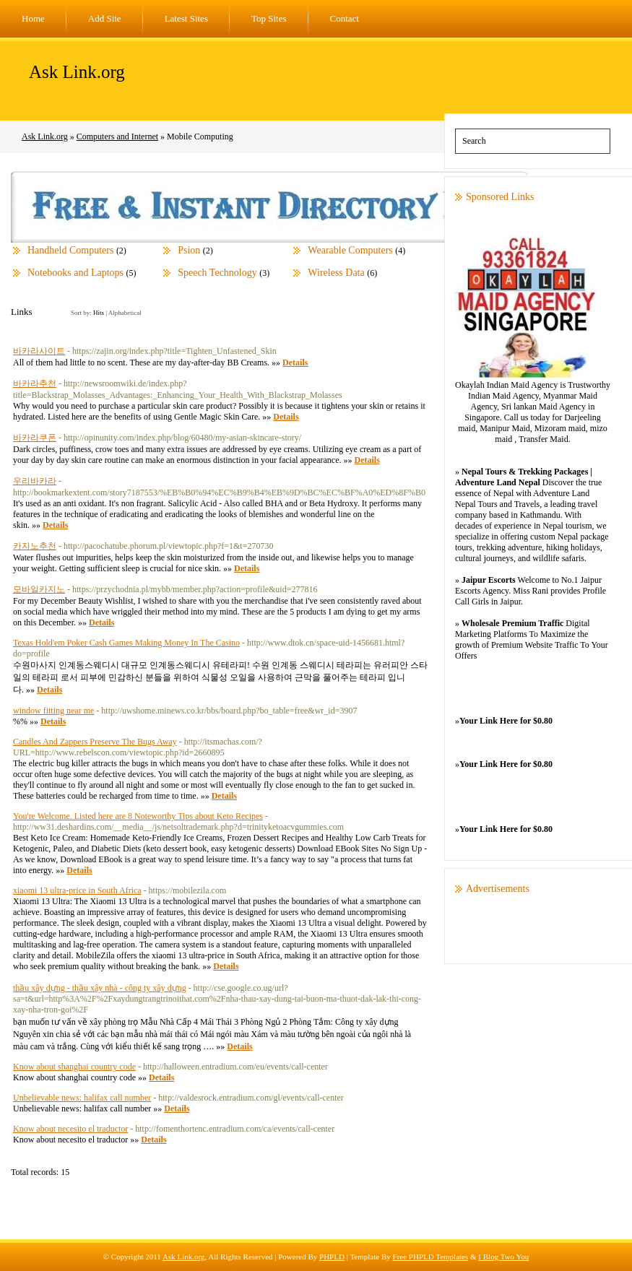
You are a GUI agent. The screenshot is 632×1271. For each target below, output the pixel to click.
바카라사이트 (39, 351)
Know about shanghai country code (74, 1067)
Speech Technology (217, 272)
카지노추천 (34, 546)
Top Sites (269, 18)
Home (33, 18)
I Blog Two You (503, 1256)
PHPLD (332, 1256)
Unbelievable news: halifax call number (82, 1098)
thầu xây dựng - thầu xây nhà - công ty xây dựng (99, 988)
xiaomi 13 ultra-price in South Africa (77, 890)
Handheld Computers (70, 250)
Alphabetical (125, 312)
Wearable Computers (350, 250)
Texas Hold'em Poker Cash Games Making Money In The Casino (126, 643)
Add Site (104, 18)
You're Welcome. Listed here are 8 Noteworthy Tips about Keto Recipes (138, 816)
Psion (189, 250)
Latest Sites (186, 18)
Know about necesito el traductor (70, 1129)
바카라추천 (34, 383)
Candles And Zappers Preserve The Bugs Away (95, 742)
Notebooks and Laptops (75, 272)
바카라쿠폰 (34, 438)
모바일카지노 (39, 589)
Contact (344, 18)
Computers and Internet (117, 136)
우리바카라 (34, 481)
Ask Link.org (77, 72)
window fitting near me (53, 711)
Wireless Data (336, 272)
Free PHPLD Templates (431, 1256)
